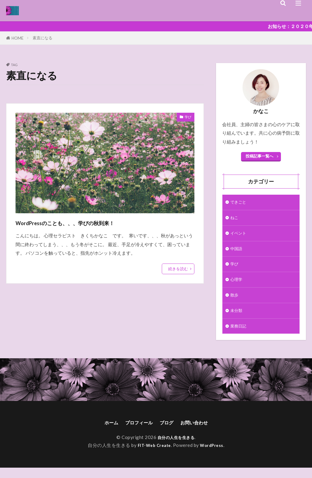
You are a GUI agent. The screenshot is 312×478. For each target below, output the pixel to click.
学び (186, 118)
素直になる (42, 37)
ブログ (168, 432)
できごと (239, 202)
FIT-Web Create (153, 455)
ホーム (104, 432)
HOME (17, 38)
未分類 (237, 318)
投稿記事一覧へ (259, 156)
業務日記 (239, 334)
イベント (239, 235)
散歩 (234, 301)
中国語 (237, 252)
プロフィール (136, 432)
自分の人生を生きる (176, 447)
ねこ (234, 219)
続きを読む (178, 268)
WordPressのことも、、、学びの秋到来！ (92, 222)
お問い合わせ (199, 432)
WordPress (214, 455)
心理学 (237, 285)
